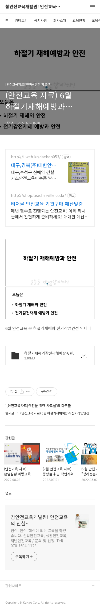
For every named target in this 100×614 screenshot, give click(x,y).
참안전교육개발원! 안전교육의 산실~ (34, 7)
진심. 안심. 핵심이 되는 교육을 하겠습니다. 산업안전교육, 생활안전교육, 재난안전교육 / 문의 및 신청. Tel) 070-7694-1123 (39, 538)
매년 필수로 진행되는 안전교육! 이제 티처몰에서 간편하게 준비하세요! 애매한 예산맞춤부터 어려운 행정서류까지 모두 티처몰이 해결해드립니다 (50, 213)
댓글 (8, 493)
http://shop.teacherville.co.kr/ (38, 195)
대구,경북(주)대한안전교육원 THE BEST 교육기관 (33, 165)
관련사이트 (13, 585)
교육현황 (79, 20)
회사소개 (59, 20)
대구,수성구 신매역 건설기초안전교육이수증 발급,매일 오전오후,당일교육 (34, 175)
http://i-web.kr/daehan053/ (36, 157)
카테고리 (21, 20)
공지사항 (40, 20)
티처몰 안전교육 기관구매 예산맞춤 (47, 203)
